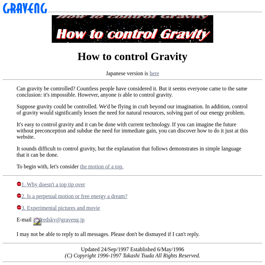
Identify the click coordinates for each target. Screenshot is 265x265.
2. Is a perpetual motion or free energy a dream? (72, 196)
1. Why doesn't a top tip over (51, 184)
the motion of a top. (102, 166)
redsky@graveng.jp (59, 220)
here (154, 73)
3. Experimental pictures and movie (58, 208)
